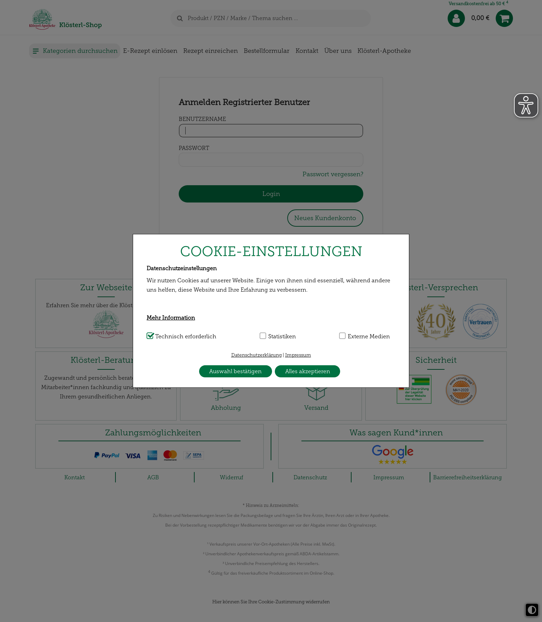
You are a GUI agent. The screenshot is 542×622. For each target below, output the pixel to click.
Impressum (298, 355)
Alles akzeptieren (307, 371)
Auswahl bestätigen (235, 371)
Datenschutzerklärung (256, 355)
